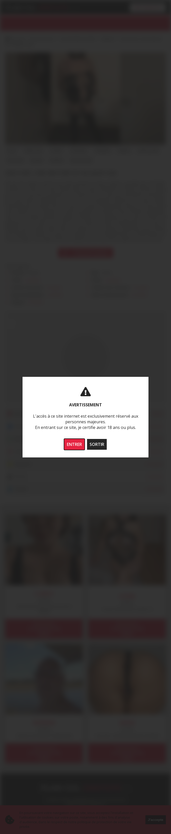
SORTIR (97, 444)
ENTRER (74, 444)
